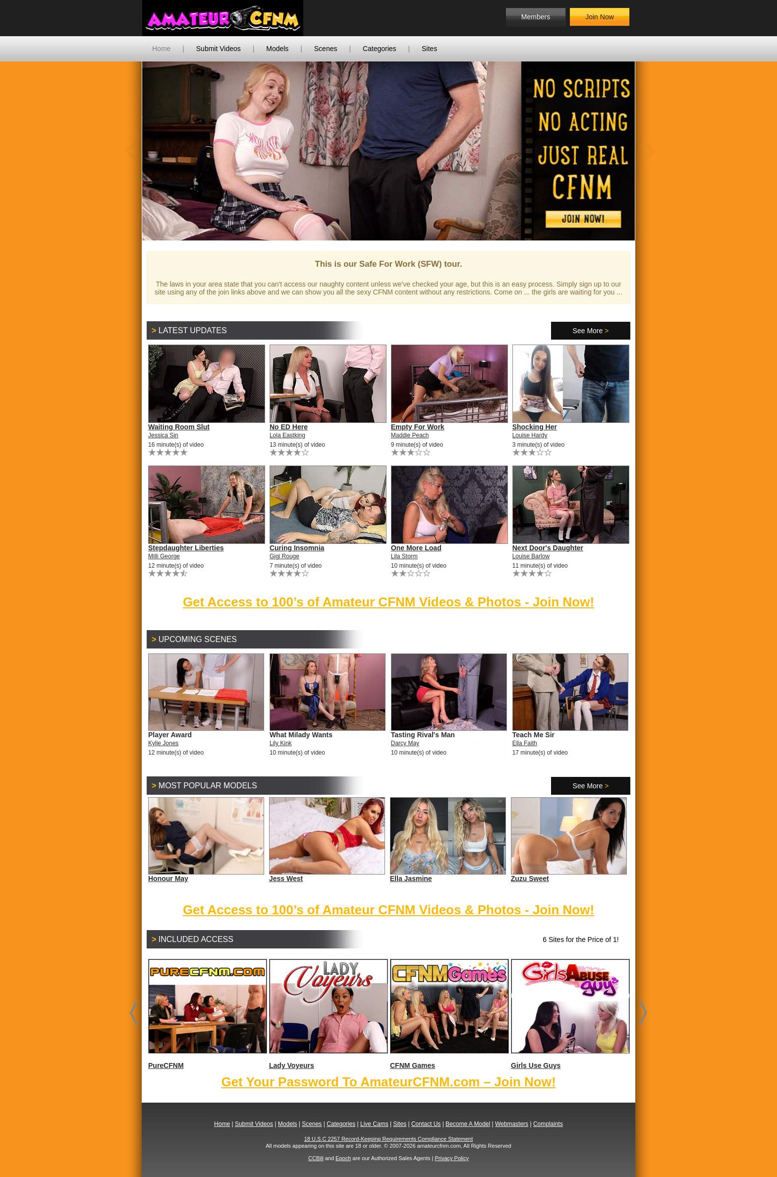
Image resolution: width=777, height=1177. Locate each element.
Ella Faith (524, 743)
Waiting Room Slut (179, 427)
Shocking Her (534, 427)
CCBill (316, 1158)
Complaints (548, 1123)
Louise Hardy (530, 435)
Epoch (343, 1158)
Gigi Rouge (284, 556)
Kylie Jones (163, 743)
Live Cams (374, 1123)
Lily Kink (281, 743)
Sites (429, 49)
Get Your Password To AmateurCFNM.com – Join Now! (388, 1081)
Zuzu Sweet (530, 879)
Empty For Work (417, 427)
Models (277, 49)
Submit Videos (218, 49)
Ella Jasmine (411, 879)
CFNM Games (449, 1014)
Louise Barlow (531, 556)
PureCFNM (207, 1014)
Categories (379, 49)
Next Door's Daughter (547, 548)
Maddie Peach (410, 435)
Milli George (164, 556)
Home (161, 49)
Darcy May (405, 743)
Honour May (168, 879)
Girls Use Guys (570, 1014)
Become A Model (467, 1123)
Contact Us (426, 1123)
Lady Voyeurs (328, 1014)
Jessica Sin (163, 435)
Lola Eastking (287, 435)
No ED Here (289, 427)
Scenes (325, 49)
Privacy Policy (451, 1158)
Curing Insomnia (297, 548)
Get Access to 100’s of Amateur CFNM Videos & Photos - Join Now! (388, 601)
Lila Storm (404, 556)
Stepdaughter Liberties (185, 548)
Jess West (286, 879)
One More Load (416, 548)
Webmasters (511, 1123)
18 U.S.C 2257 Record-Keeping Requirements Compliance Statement (388, 1139)
